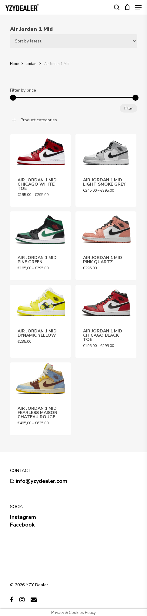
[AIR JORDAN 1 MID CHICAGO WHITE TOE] (40, 152)
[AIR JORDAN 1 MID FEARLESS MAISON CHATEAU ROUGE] (40, 380)
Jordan (31, 64)
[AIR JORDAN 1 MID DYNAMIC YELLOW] (40, 303)
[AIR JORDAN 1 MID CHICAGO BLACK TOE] (105, 303)
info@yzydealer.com (41, 481)
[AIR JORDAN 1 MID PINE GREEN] (40, 229)
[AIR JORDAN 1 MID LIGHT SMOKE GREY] (105, 152)
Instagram (23, 517)
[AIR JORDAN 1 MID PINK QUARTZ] (105, 229)
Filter (128, 108)
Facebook (22, 524)
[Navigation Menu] (138, 7)
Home (14, 64)
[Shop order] (73, 41)
